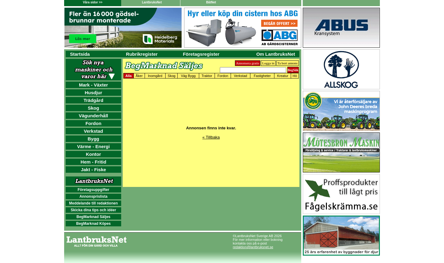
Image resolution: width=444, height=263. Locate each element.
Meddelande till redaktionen (93, 203)
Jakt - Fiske (93, 169)
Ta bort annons (288, 63)
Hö (295, 76)
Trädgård (93, 100)
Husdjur (93, 92)
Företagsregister (201, 54)
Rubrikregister (142, 54)
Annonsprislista (94, 196)
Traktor (207, 76)
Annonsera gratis (247, 63)
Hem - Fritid (93, 161)
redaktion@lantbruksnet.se (253, 247)
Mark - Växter (93, 84)
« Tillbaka (211, 137)
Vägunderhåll (93, 115)
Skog (93, 108)
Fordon (93, 123)
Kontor (93, 154)
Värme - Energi (93, 146)
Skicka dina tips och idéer (93, 210)
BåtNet (211, 2)
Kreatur (282, 76)
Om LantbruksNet (275, 54)
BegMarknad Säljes (93, 217)
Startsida (80, 54)
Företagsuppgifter (93, 190)
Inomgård (155, 76)
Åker (139, 76)
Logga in (268, 63)
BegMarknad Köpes (93, 223)
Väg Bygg (188, 76)
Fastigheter (262, 76)
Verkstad (93, 131)
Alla (128, 76)
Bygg (93, 138)
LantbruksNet (152, 2)
